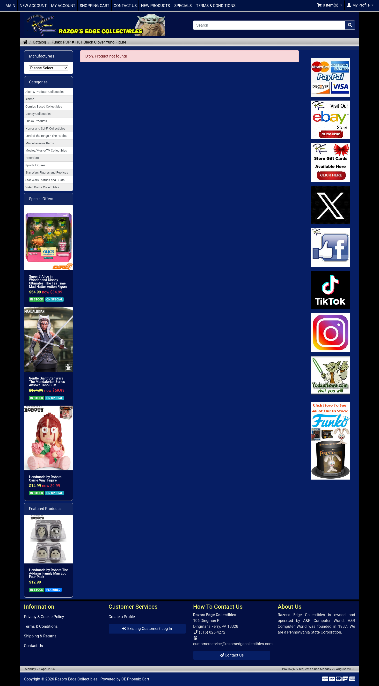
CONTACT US (125, 5)
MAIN (10, 5)
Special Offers (41, 199)
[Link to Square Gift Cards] (330, 162)
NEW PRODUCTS (155, 5)
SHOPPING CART (94, 5)
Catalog (39, 42)
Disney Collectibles (38, 114)
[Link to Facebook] (330, 247)
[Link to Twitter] (330, 205)
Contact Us (33, 645)
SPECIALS (183, 5)
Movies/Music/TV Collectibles (46, 150)
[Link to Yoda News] (330, 375)
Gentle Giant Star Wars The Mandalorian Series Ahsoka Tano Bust (47, 382)
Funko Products (36, 121)
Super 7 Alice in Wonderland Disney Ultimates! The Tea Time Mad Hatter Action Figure (48, 281)
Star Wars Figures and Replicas (46, 172)
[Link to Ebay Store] (330, 120)
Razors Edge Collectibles (76, 679)
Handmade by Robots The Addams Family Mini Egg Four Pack (48, 573)
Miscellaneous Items (39, 143)
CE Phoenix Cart (135, 679)
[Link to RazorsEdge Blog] (330, 290)
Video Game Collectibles (42, 187)
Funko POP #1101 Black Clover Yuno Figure (88, 42)
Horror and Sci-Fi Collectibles (45, 128)
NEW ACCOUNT (33, 5)
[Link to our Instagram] (330, 332)
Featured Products (45, 508)
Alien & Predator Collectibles (44, 92)
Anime (29, 99)
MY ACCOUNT (63, 5)
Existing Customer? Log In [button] (147, 628)
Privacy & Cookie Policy (44, 616)
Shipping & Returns (40, 636)
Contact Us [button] (232, 655)
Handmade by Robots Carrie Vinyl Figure (45, 478)
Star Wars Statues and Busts (45, 180)
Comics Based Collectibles (43, 106)
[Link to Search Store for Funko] (330, 441)
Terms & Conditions (41, 626)
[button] (329, 5)
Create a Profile (122, 616)
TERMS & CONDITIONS (215, 5)
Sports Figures (35, 165)
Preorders (32, 158)
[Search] (269, 25)
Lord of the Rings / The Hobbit (46, 136)
